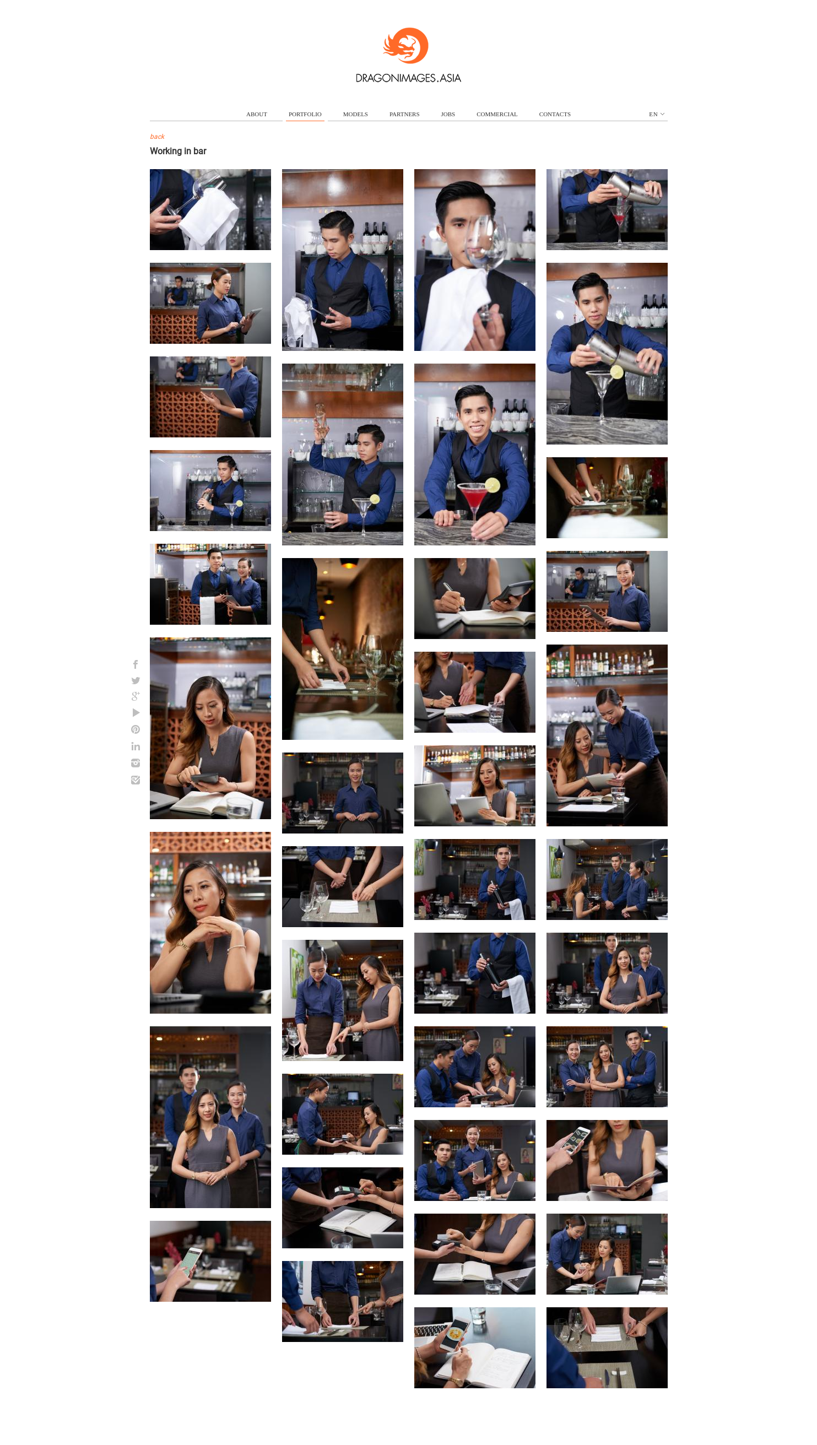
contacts (555, 114)
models (355, 114)
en (656, 114)
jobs (448, 114)
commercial (497, 114)
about (256, 114)
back (157, 136)
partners (404, 114)
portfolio (305, 114)
